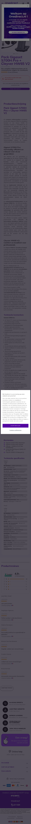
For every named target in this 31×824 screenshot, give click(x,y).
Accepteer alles (15, 425)
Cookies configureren (15, 430)
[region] (15, 412)
